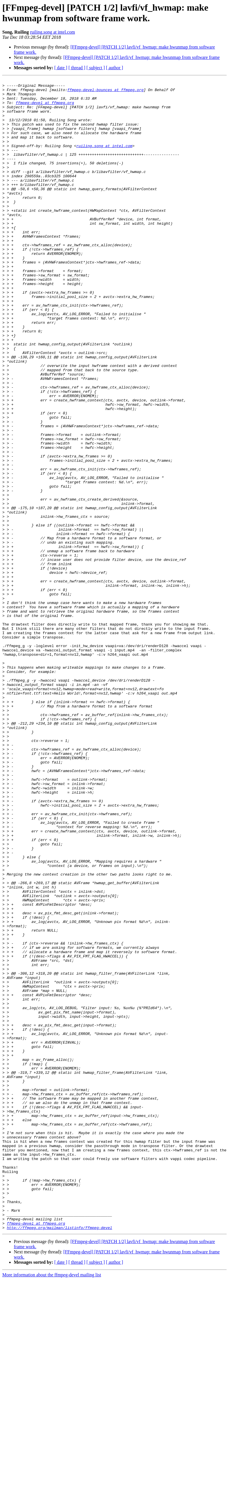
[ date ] (60, 67)
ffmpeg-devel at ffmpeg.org (45, 107)
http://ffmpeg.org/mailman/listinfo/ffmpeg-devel (59, 1457)
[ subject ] (95, 67)
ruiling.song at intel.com (52, 32)
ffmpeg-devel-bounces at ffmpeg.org (105, 92)
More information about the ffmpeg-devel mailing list (51, 1505)
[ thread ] (76, 67)
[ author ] (114, 67)
